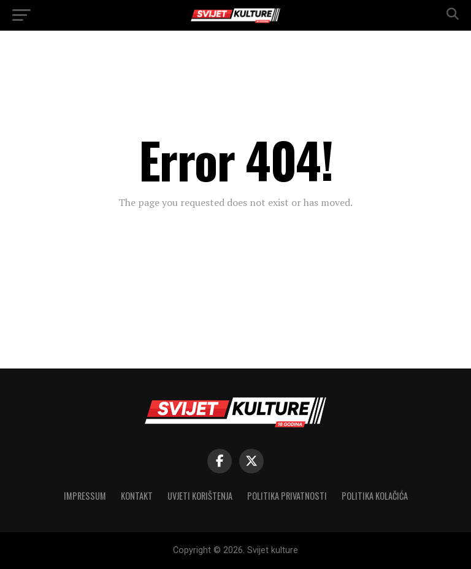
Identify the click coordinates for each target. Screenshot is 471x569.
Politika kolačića (375, 495)
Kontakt (137, 495)
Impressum (85, 495)
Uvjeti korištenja (199, 495)
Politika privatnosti (287, 495)
